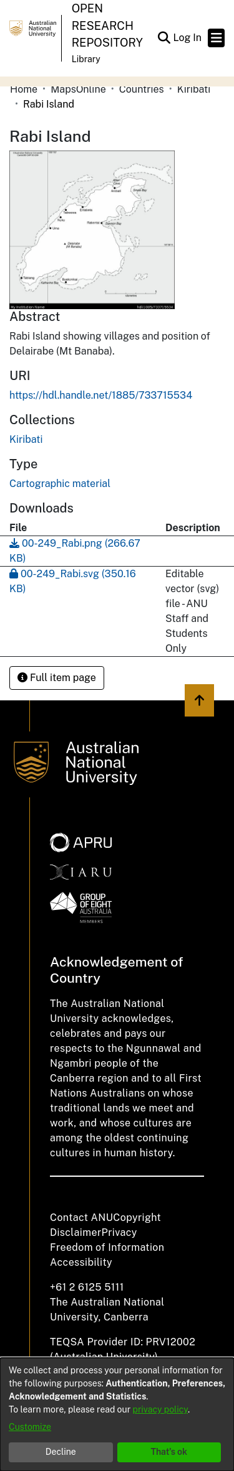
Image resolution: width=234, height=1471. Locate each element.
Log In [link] (188, 38)
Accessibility (81, 1262)
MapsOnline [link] (78, 89)
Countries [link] (141, 89)
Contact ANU (81, 1217)
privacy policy (160, 1409)
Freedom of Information (107, 1247)
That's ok (168, 1452)
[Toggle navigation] (216, 38)
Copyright (137, 1217)
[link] (25, 439)
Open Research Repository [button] (107, 25)
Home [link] (23, 89)
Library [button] (86, 59)
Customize (30, 1427)
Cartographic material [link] (59, 484)
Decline (61, 1452)
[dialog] (117, 1414)
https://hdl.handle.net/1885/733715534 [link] (100, 395)
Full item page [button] (56, 678)
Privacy (119, 1232)
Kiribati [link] (193, 89)
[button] (164, 37)
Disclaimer (76, 1232)
